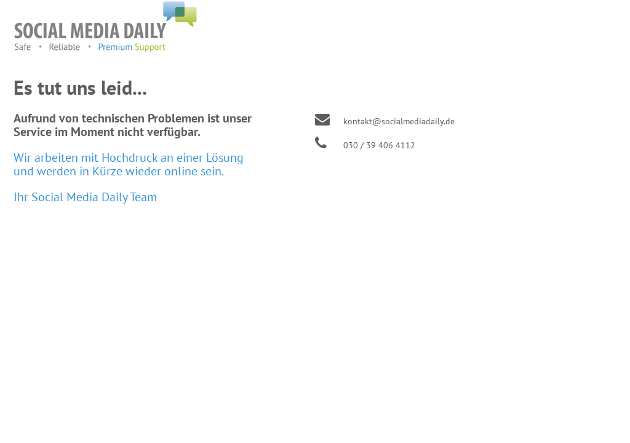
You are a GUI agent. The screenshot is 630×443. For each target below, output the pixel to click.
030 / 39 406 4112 (379, 145)
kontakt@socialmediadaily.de (399, 121)
